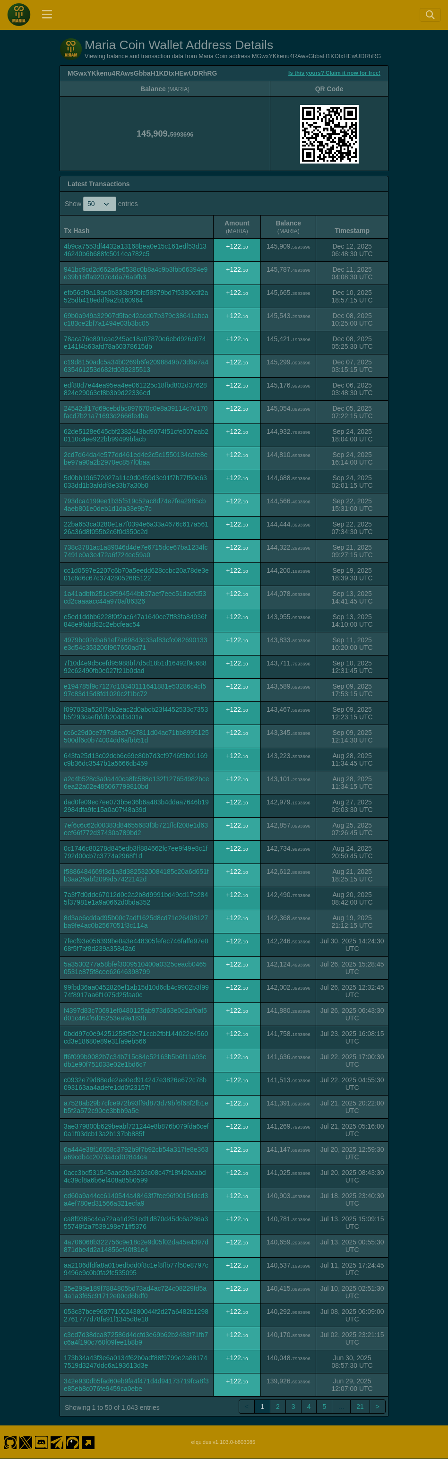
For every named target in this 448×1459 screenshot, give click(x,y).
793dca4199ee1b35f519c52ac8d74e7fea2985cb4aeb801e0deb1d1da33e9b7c (135, 504)
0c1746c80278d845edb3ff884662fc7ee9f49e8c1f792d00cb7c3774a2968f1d (135, 852)
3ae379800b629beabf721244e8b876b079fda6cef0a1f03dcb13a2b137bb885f (136, 1130)
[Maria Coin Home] (19, 14)
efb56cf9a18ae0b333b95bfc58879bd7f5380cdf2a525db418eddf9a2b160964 (136, 296)
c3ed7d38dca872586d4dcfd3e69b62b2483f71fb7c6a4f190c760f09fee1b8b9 (136, 1338)
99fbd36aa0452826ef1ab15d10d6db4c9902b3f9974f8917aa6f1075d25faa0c (136, 991)
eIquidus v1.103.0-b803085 (223, 1442)
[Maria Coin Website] (88, 1442)
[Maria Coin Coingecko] (73, 1442)
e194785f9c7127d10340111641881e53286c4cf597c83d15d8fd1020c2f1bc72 (135, 690)
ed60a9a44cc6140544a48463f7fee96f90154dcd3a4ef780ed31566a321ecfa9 (136, 1199)
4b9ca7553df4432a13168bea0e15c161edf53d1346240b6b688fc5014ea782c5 (135, 250)
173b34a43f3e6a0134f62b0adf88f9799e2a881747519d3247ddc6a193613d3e (135, 1361)
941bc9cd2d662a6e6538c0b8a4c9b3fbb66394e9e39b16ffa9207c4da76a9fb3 (135, 273)
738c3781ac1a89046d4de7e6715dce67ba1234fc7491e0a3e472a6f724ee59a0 (135, 551)
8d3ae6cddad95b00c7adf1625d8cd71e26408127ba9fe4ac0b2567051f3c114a (136, 921)
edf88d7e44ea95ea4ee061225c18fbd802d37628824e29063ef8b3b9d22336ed (135, 389)
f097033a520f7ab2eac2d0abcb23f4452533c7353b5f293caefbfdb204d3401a (136, 713)
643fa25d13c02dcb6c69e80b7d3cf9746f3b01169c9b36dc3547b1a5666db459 (135, 759)
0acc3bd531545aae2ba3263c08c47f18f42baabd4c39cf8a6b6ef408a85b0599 (135, 1176)
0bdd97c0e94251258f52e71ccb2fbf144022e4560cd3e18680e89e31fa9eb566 (136, 1037)
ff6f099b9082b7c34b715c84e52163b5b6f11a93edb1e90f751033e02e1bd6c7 (135, 1060)
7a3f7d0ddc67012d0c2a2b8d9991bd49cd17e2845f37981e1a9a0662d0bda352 (136, 898)
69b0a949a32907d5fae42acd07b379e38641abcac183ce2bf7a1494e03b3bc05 (136, 319)
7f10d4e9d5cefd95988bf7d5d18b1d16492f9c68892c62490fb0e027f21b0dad (135, 666)
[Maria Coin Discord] (41, 1442)
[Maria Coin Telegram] (57, 1442)
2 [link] (278, 1406)
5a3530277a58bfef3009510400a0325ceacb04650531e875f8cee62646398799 (135, 968)
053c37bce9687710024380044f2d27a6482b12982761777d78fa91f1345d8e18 (136, 1315)
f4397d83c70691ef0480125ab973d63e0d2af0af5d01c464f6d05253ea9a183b (135, 1014)
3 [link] (293, 1406)
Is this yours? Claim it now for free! (334, 72)
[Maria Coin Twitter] (25, 1442)
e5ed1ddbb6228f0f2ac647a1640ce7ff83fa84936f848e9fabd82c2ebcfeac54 (135, 620)
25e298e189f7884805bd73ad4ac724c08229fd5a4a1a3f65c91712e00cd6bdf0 (135, 1292)
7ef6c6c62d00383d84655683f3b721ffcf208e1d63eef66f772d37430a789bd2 (136, 829)
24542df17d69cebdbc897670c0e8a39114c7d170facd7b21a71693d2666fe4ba (135, 412)
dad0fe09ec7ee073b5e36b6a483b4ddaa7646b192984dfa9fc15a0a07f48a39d (136, 805)
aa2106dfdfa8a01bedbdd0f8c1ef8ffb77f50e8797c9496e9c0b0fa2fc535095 (136, 1269)
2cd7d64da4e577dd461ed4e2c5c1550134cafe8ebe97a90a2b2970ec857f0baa (135, 458)
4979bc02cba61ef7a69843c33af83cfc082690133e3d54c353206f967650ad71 (135, 643)
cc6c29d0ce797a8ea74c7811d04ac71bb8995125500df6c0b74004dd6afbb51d (136, 736)
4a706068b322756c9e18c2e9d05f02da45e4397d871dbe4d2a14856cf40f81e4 (136, 1245)
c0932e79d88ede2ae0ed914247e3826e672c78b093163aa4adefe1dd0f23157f (135, 1083)
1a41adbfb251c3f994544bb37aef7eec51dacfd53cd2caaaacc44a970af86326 (135, 597)
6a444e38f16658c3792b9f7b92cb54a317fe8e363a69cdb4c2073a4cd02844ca (136, 1153)
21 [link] (360, 1406)
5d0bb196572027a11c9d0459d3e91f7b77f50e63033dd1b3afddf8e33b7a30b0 (135, 481)
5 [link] (324, 1406)
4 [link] (309, 1406)
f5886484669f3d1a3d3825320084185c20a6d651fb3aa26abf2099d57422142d (136, 875)
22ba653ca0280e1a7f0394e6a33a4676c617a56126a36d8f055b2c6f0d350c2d (136, 527)
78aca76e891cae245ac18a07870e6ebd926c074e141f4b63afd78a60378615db (135, 342)
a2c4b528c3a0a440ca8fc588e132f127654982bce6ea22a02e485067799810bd (136, 782)
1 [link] (262, 1406)
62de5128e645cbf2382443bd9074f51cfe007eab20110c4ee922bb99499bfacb (136, 435)
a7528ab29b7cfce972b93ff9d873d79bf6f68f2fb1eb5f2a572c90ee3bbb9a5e (136, 1106)
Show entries (101, 204)
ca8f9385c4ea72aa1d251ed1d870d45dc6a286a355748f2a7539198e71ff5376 (136, 1222)
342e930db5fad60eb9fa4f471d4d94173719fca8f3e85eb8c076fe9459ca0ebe (136, 1384)
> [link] (377, 1406)
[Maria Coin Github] (10, 1442)
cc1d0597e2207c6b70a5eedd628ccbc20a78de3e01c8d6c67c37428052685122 (136, 574)
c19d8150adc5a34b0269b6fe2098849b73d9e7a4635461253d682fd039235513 (136, 365)
